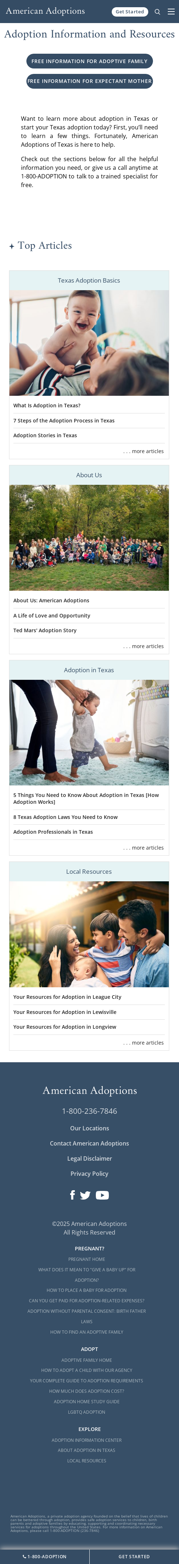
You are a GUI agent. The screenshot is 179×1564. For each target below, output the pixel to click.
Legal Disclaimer (89, 1158)
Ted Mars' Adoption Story (45, 630)
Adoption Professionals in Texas (53, 831)
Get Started (130, 11)
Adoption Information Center (87, 1440)
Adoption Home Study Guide (87, 1402)
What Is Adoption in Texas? (46, 405)
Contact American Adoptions (89, 1143)
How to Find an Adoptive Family (86, 1332)
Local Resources (86, 1461)
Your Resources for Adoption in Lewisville (64, 1012)
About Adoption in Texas (86, 1450)
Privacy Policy (89, 1174)
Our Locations (89, 1128)
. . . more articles (143, 451)
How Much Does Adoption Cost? (86, 1391)
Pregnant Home (86, 1259)
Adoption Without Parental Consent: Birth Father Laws (86, 1316)
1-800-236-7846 (89, 1111)
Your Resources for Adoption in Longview (64, 1026)
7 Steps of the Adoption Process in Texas (64, 420)
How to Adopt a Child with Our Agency (86, 1370)
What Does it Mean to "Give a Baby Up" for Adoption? (86, 1275)
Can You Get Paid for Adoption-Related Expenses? (86, 1301)
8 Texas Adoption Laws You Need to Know (65, 817)
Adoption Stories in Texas (45, 435)
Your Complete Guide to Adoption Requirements (86, 1381)
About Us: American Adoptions (51, 600)
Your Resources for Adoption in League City (67, 996)
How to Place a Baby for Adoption (87, 1290)
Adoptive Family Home (86, 1360)
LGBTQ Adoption (86, 1412)
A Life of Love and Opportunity (51, 615)
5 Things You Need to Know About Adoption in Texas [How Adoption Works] (86, 798)
